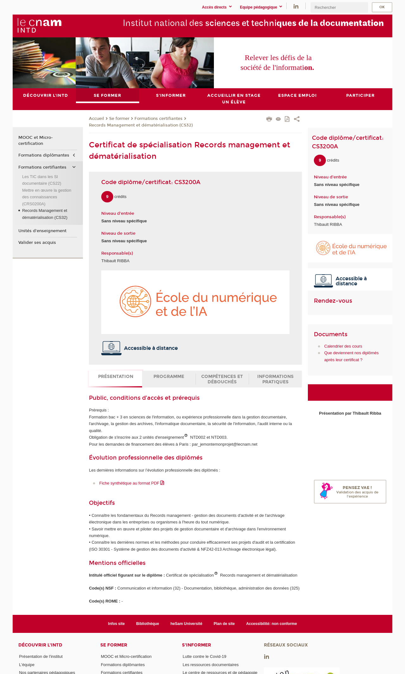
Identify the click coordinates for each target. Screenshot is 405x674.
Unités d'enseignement (42, 230)
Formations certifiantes (158, 118)
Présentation (115, 376)
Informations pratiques (275, 379)
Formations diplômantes (43, 155)
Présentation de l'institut (41, 656)
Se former (119, 118)
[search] (339, 7)
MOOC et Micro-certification (35, 140)
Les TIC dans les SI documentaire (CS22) (41, 180)
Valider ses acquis (37, 242)
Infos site (116, 623)
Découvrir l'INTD (40, 645)
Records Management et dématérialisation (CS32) (141, 125)
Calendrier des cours (343, 346)
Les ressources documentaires (211, 664)
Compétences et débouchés (222, 379)
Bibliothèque (147, 623)
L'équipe (26, 664)
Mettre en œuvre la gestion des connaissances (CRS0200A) (46, 197)
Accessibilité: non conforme (271, 623)
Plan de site (224, 623)
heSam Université (186, 623)
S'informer (196, 645)
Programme (168, 376)
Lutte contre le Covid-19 (204, 656)
